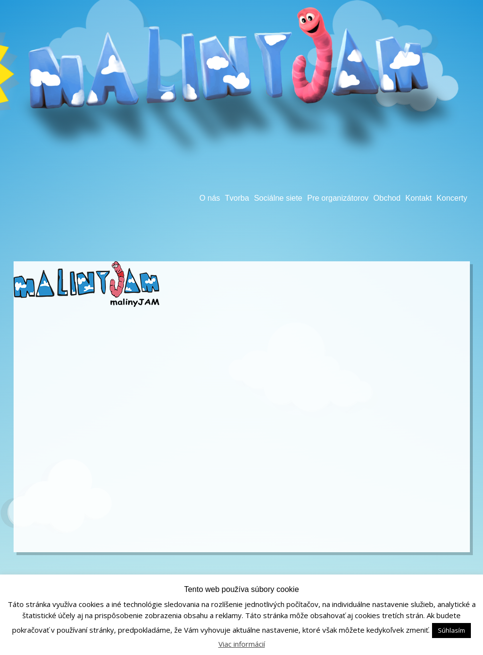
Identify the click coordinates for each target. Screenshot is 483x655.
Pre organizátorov (337, 198)
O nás (210, 198)
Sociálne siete (278, 198)
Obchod (386, 198)
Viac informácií (241, 644)
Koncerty (451, 198)
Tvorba (237, 198)
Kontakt (418, 198)
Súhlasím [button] (451, 630)
